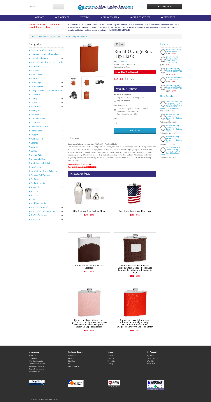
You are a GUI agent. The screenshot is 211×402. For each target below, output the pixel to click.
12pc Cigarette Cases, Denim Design (174, 50)
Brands (110, 356)
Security (33, 191)
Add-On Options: (120, 105)
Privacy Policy (34, 372)
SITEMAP (85, 17)
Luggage (33, 151)
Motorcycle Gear (37, 159)
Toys (32, 199)
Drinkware (35, 103)
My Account (151, 356)
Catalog (110, 364)
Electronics (35, 107)
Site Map (71, 361)
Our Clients (33, 358)
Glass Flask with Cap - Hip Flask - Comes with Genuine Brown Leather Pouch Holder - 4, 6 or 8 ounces (171, 105)
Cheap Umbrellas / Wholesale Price (45, 90)
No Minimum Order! (39, 27)
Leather (33, 143)
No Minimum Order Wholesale (44, 171)
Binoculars (34, 78)
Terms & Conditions (36, 369)
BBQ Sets (34, 70)
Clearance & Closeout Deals (49, 37)
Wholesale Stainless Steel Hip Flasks (46, 62)
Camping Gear (36, 86)
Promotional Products (39, 58)
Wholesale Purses (38, 215)
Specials (33, 195)
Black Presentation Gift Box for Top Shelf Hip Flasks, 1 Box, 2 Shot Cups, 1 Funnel (170, 151)
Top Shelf (123, 62)
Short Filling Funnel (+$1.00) (126, 114)
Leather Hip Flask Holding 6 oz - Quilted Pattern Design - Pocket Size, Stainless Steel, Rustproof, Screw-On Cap (135, 269)
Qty (115, 119)
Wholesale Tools (37, 219)
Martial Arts (35, 155)
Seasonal (34, 187)
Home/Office (35, 131)
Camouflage (35, 82)
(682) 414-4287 (74, 366)
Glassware (34, 123)
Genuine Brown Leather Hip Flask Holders (89, 266)
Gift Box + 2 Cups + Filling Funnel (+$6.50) (131, 109)
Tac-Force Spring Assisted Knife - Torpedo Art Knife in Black (174, 139)
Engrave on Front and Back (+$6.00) (129, 98)
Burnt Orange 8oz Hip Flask (76, 37)
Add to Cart (135, 130)
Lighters (33, 147)
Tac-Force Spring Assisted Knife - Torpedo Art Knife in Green (174, 128)
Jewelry (33, 135)
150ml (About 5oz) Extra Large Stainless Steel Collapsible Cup (174, 70)
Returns (71, 358)
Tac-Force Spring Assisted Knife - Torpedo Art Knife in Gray (174, 117)
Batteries (34, 66)
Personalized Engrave (122, 94)
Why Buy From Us (36, 361)
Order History (152, 358)
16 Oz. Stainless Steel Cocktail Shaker (89, 211)
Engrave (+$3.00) (122, 101)
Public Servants (37, 183)
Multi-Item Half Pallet (39, 163)
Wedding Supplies (38, 203)
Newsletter (151, 364)
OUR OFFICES (62, 17)
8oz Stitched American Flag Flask (135, 211)
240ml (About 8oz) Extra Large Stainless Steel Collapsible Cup (174, 87)
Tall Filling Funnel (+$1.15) (126, 111)
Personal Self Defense (39, 175)
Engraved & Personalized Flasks (44, 54)
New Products (36, 167)
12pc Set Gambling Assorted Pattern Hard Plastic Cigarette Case (173, 60)
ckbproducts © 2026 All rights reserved (44, 399)
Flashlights (34, 111)
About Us (32, 356)
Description (74, 138)
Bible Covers (35, 74)
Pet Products (35, 179)
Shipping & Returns (36, 366)
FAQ (69, 364)
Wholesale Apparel (38, 207)
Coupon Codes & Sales (37, 364)
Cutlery (33, 98)
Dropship (111, 361)
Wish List (150, 361)
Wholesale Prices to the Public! (45, 24)
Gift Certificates (37, 119)
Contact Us (72, 356)
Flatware (34, 115)
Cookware (34, 94)
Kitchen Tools (36, 139)
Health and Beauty (38, 127)
